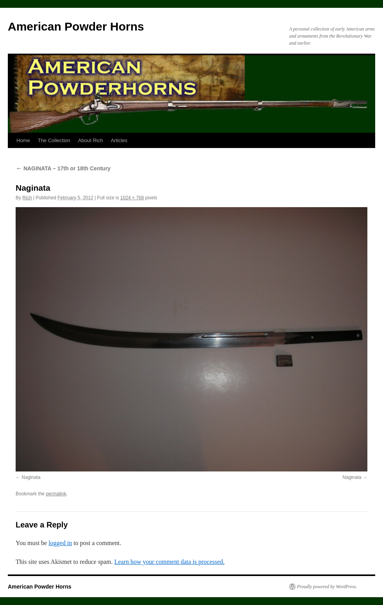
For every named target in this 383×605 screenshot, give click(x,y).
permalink (56, 494)
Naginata (30, 477)
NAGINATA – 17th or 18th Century (63, 168)
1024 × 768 (132, 197)
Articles (119, 140)
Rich (27, 197)
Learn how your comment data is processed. (169, 561)
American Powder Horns (76, 26)
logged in (60, 543)
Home (23, 140)
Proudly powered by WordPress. (327, 586)
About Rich (90, 140)
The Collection (54, 140)
